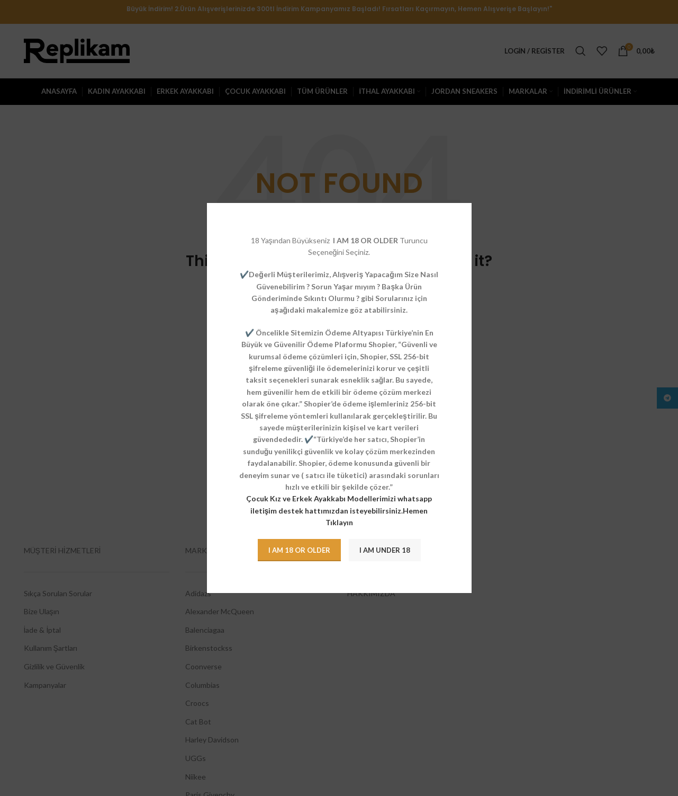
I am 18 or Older (299, 550)
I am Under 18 (384, 550)
